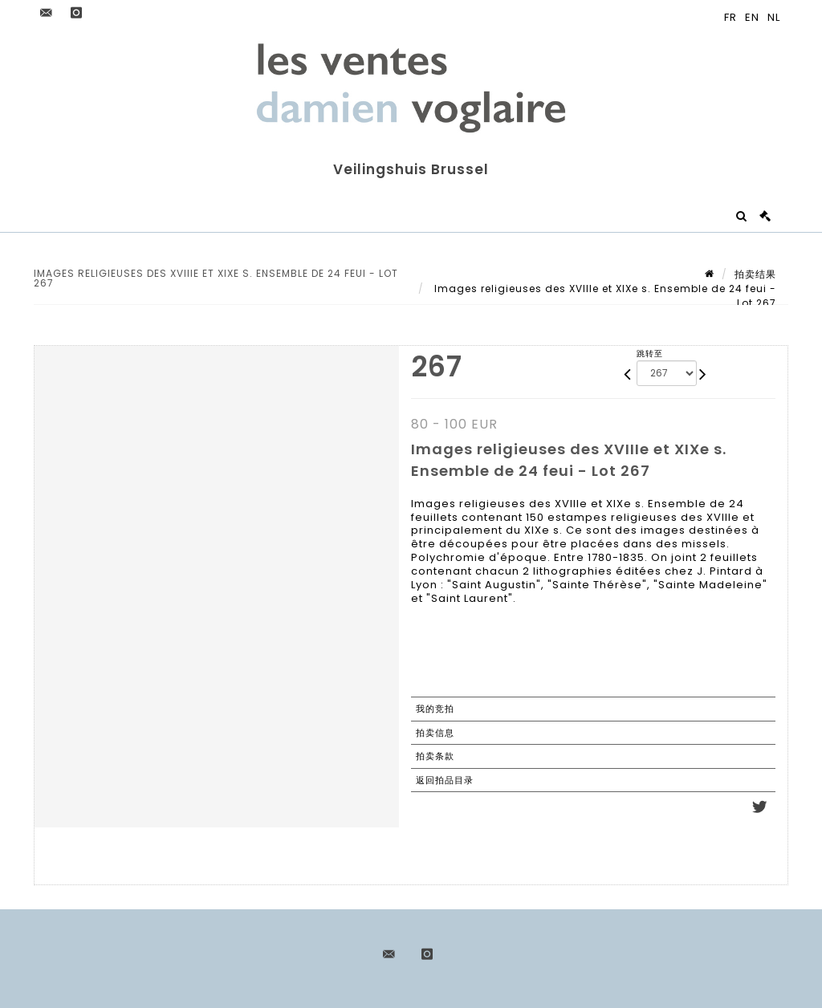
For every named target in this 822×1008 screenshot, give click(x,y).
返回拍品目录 (445, 780)
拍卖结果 (755, 274)
